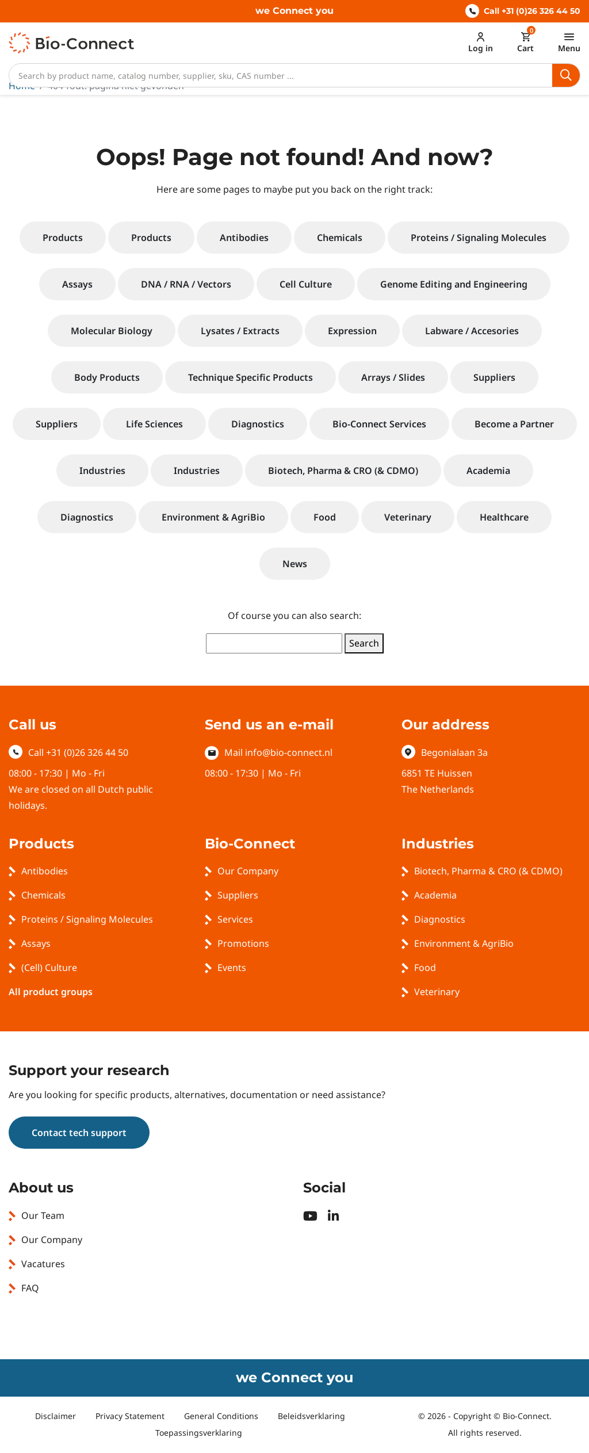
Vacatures (43, 1263)
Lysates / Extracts (240, 330)
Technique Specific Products (250, 377)
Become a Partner (514, 424)
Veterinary (407, 517)
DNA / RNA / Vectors (186, 284)
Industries (102, 470)
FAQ (30, 1288)
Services (235, 919)
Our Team (42, 1215)
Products (63, 237)
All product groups (51, 991)
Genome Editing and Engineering (453, 284)
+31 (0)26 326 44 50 (87, 752)
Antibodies (244, 237)
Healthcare (504, 517)
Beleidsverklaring (311, 1415)
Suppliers (494, 377)
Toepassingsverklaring (198, 1432)
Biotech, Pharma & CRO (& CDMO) (343, 470)
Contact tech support (79, 1132)
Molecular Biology (111, 330)
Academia (488, 470)
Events (231, 967)
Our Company (247, 871)
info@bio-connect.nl (288, 752)
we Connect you (294, 10)
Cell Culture (306, 284)
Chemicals (339, 237)
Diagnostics (257, 424)
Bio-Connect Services (379, 424)
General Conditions (221, 1415)
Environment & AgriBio (213, 517)
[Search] (280, 75)
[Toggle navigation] (569, 42)
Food (324, 517)
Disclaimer (55, 1415)
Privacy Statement (130, 1415)
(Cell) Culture (49, 967)
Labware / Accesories (472, 330)
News (294, 563)
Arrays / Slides (393, 377)
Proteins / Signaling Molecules (478, 237)
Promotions (243, 943)
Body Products (107, 377)
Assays (77, 284)
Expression (352, 330)
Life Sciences (154, 424)
